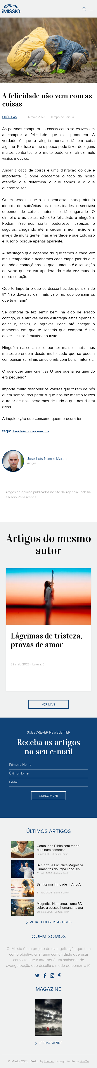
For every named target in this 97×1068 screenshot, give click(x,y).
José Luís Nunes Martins (47, 459)
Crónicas (9, 117)
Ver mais (48, 704)
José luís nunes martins (30, 431)
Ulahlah (49, 1061)
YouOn (84, 1061)
